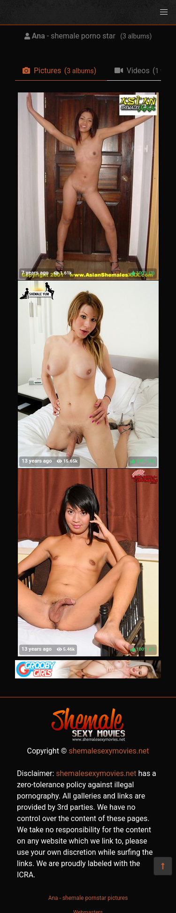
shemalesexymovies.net (109, 750)
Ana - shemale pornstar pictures (88, 898)
